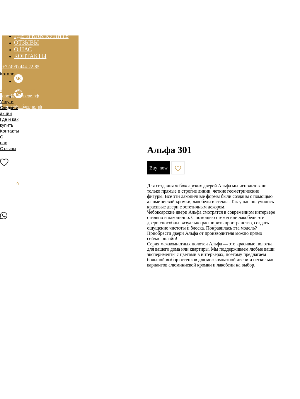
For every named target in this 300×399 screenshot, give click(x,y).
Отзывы (8, 148)
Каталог (8, 73)
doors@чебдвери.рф (19, 96)
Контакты (9, 130)
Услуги (6, 101)
